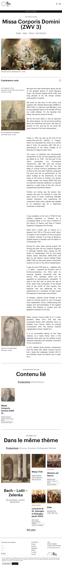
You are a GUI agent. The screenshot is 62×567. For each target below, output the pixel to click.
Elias (49, 507)
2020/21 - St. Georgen (37, 525)
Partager (25, 33)
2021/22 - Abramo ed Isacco (52, 482)
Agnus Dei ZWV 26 (36, 479)
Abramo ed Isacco (51, 484)
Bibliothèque (37, 382)
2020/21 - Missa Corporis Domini (7, 419)
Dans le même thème (41, 33)
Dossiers (32, 448)
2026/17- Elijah (50, 513)
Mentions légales (52, 544)
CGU (48, 542)
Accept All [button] (15, 563)
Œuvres (23, 448)
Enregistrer (18, 33)
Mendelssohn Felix (51, 511)
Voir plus (31, 530)
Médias (52, 448)
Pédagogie (42, 448)
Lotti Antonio (21, 500)
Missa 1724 (37, 472)
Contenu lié (31, 33)
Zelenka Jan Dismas (6, 416)
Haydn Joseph (35, 519)
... (20, 501)
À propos (33, 552)
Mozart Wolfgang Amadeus (36, 522)
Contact (33, 554)
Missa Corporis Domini (6, 422)
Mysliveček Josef (51, 479)
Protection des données (54, 545)
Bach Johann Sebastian (11, 500)
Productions (24, 382)
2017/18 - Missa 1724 (37, 477)
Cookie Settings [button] (6, 563)
